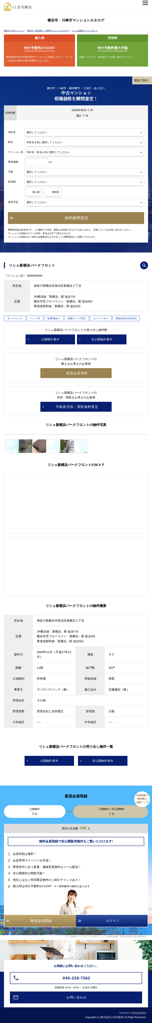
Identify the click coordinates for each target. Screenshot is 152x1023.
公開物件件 (50, 339)
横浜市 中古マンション (14, 31)
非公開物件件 (101, 339)
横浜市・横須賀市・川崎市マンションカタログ (48, 31)
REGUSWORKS (139, 1013)
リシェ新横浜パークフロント (85, 31)
